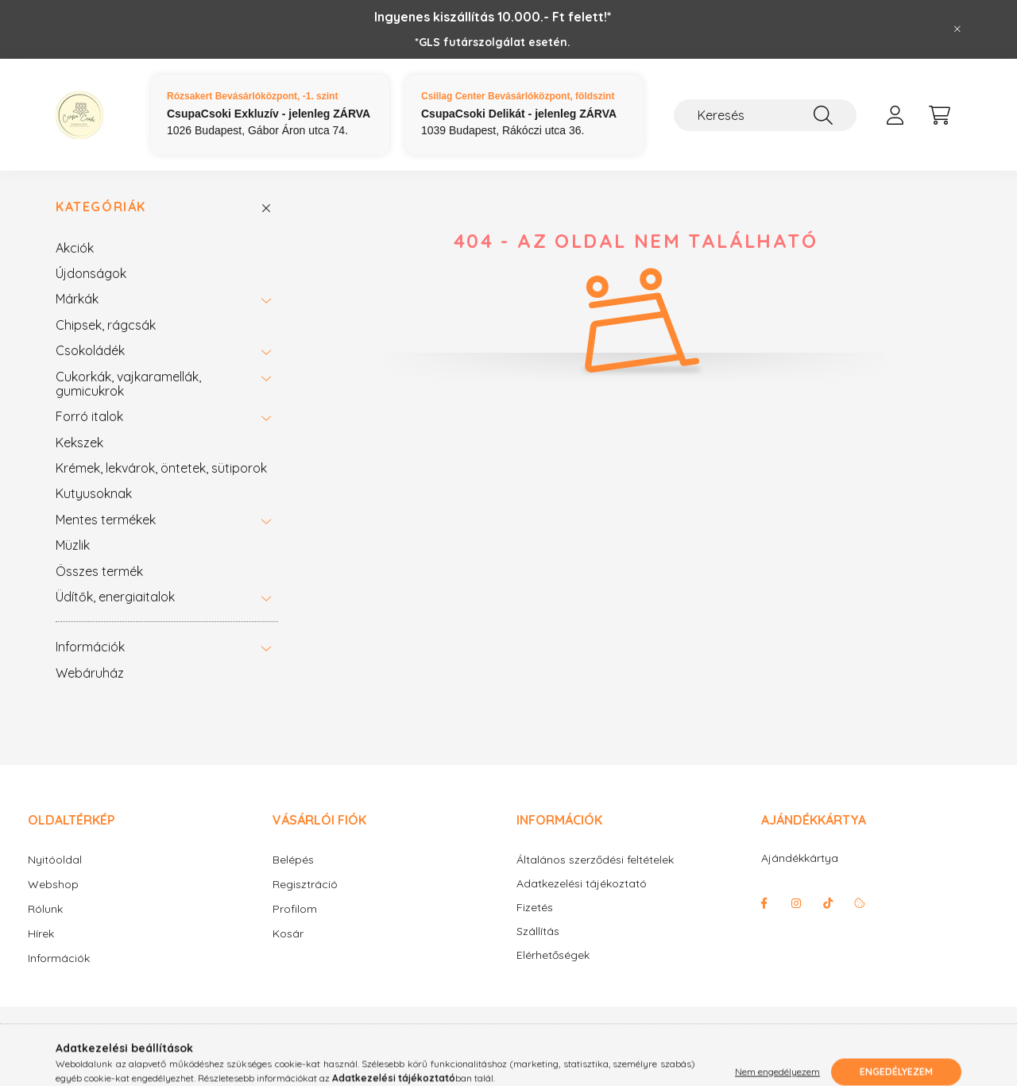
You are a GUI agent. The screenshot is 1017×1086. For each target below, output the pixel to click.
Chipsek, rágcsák (106, 325)
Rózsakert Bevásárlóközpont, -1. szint (252, 96)
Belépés (293, 859)
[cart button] (939, 115)
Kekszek (79, 442)
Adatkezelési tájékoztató (581, 884)
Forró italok (89, 416)
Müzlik (73, 545)
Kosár (288, 933)
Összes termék (99, 571)
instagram (796, 903)
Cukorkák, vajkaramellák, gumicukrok (128, 384)
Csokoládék (90, 350)
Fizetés (534, 907)
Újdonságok (91, 273)
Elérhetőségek (553, 955)
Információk (90, 647)
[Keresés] (765, 115)
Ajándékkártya (799, 858)
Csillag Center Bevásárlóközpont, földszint (517, 96)
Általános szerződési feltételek (595, 860)
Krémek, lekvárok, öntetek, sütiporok (161, 468)
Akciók (75, 248)
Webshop (53, 884)
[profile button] (895, 115)
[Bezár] (957, 29)
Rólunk (45, 909)
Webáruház (90, 673)
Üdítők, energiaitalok (115, 597)
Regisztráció (305, 884)
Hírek (41, 933)
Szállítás (537, 931)
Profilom (295, 909)
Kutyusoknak (94, 493)
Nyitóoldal (55, 859)
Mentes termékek (106, 520)
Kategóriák (101, 206)
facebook (764, 903)
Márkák (77, 299)
